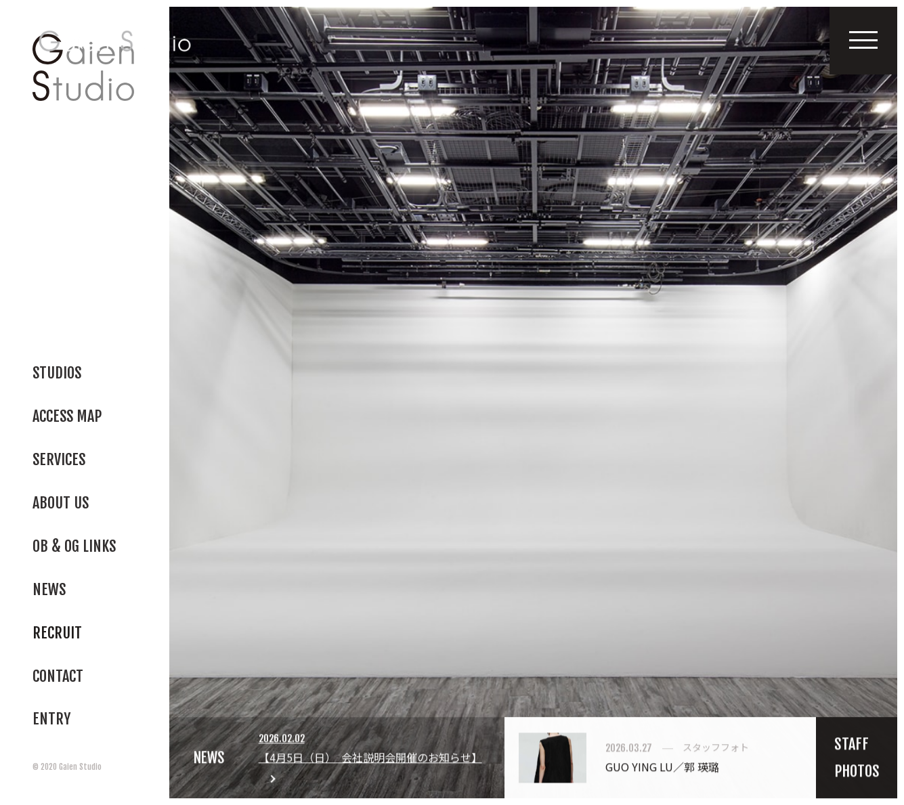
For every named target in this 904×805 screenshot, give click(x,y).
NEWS (210, 761)
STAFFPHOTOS (857, 760)
